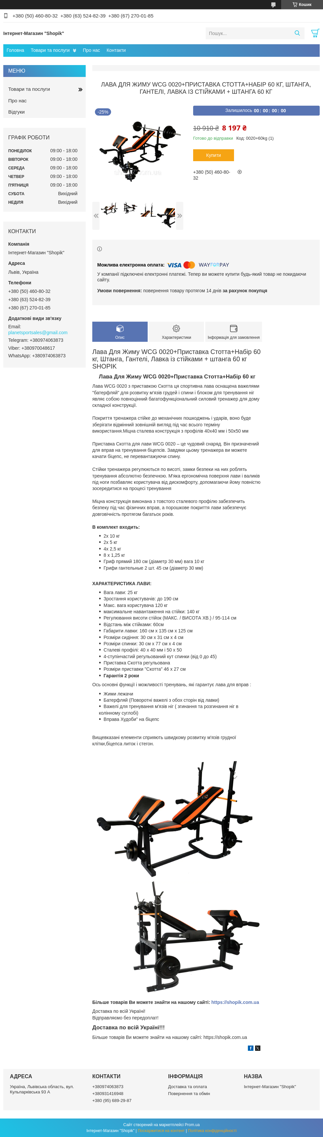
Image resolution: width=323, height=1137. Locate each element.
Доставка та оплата (187, 1086)
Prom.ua (192, 1124)
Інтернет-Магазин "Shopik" (270, 1086)
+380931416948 (107, 1093)
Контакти (116, 50)
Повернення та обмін (189, 1093)
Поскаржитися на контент (161, 1130)
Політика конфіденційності (212, 1130)
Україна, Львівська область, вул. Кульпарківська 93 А (42, 1089)
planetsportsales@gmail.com (38, 332)
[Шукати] (297, 33)
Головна (15, 50)
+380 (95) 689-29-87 (112, 1100)
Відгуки (16, 112)
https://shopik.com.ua (235, 1002)
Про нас (91, 50)
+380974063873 (107, 1086)
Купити (213, 155)
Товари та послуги (50, 50)
